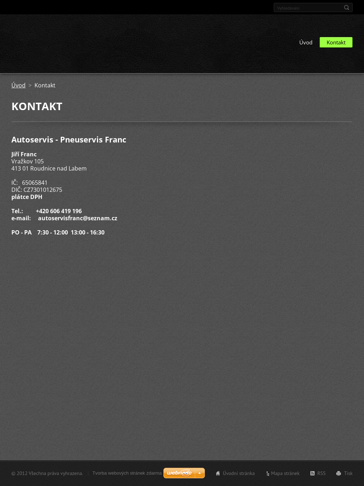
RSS (321, 473)
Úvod (305, 42)
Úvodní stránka (239, 473)
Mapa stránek (285, 473)
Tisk (348, 473)
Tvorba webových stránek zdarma (127, 473)
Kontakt (336, 42)
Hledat (346, 7)
